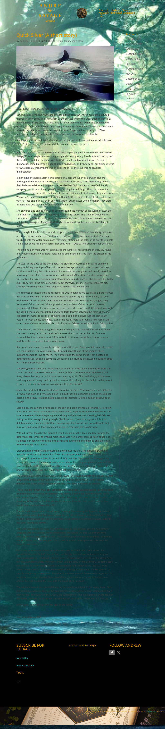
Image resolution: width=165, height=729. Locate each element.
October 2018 (133, 83)
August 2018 (132, 88)
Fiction (59, 40)
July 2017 (131, 98)
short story (77, 40)
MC (18, 682)
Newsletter (22, 658)
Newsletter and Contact (116, 12)
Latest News (121, 9)
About (103, 9)
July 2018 (131, 93)
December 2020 (134, 53)
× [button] (0, 727)
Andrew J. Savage (29, 40)
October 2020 (133, 58)
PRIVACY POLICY (25, 665)
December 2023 (134, 44)
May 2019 (131, 73)
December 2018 (134, 78)
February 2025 (133, 39)
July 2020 (131, 63)
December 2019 (134, 68)
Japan (67, 40)
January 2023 (133, 48)
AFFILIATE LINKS (152, 712)
